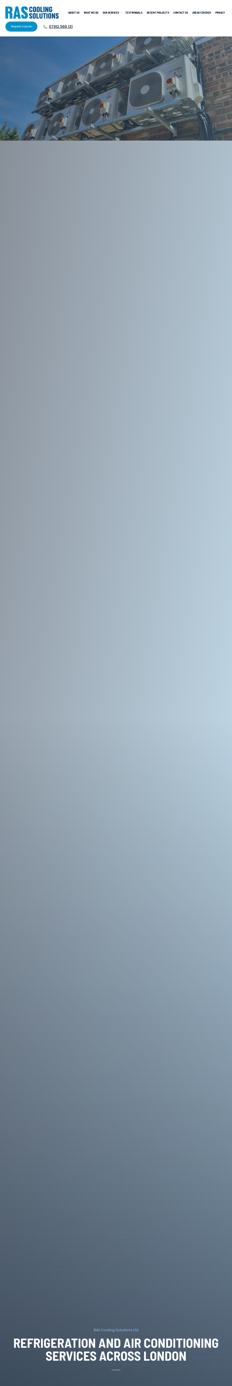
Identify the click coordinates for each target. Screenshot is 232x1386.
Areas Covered (201, 12)
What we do (91, 12)
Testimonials (133, 12)
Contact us (180, 12)
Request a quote (21, 26)
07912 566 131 (58, 26)
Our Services (111, 12)
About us (73, 12)
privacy (220, 12)
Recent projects (158, 12)
